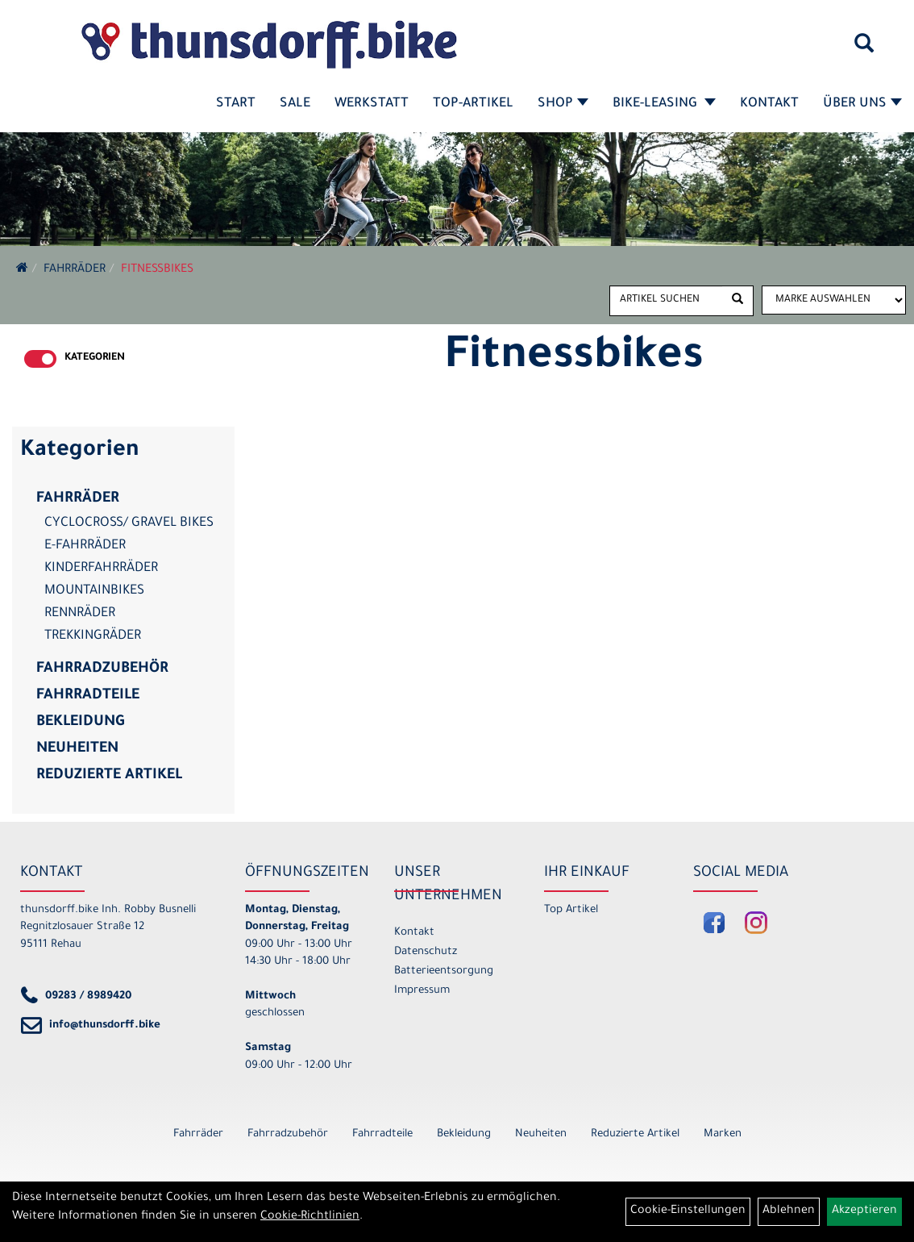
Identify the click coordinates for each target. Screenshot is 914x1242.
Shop (563, 104)
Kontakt (769, 104)
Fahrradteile (87, 696)
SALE (295, 104)
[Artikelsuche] (864, 49)
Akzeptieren (864, 1211)
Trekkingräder (92, 636)
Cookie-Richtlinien (309, 1217)
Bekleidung (80, 723)
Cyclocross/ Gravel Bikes (129, 523)
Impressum (422, 991)
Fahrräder (75, 270)
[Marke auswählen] (834, 300)
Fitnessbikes (157, 270)
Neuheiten (77, 749)
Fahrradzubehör (102, 669)
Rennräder (79, 613)
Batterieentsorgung (443, 971)
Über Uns (862, 104)
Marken (723, 1134)
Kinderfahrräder (101, 568)
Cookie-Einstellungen (688, 1211)
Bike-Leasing (664, 104)
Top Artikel (571, 910)
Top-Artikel (473, 104)
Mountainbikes (94, 591)
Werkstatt (371, 104)
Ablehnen (788, 1211)
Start (236, 104)
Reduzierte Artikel (109, 776)
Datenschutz (425, 952)
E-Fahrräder (85, 546)
